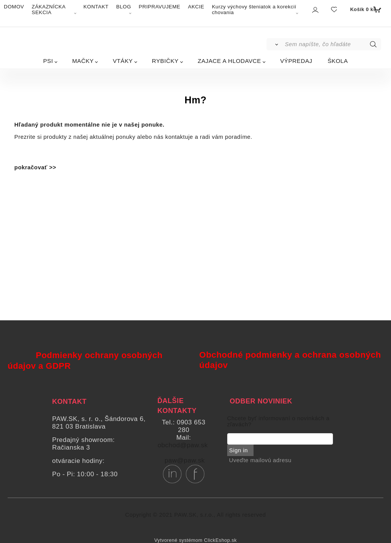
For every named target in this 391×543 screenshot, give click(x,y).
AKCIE (196, 7)
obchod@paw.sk (183, 445)
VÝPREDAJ (296, 61)
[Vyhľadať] (275, 44)
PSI (48, 61)
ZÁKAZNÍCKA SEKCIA (48, 9)
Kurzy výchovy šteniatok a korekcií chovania (254, 9)
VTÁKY (122, 61)
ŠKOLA (338, 61)
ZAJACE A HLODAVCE (229, 61)
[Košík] (364, 9)
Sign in (238, 450)
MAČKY (83, 61)
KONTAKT (96, 7)
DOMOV (14, 7)
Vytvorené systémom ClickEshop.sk (195, 540)
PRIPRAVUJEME (159, 7)
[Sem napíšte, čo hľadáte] (332, 44)
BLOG (123, 7)
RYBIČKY (165, 61)
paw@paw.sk (185, 460)
